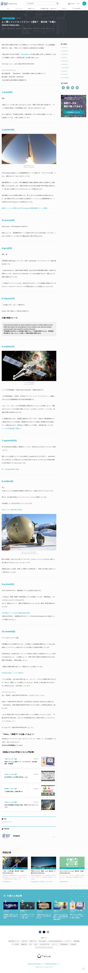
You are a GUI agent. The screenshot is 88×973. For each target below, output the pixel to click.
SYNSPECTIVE (44, 944)
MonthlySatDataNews (55, 941)
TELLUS (24, 941)
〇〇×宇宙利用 (76, 8)
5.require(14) (64, 61)
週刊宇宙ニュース (14, 941)
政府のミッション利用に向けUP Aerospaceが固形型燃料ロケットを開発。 (25, 208)
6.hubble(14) (64, 64)
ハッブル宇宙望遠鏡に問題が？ (11, 428)
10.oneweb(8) (65, 77)
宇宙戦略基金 (64, 944)
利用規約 (30, 964)
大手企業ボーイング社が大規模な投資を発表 (16, 613)
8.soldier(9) (64, 71)
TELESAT (42, 881)
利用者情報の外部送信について (53, 964)
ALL (8, 8)
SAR (35, 944)
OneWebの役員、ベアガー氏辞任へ (13, 673)
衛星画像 (76, 941)
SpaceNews (25, 54)
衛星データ (31, 8)
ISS (30, 944)
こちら (31, 727)
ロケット (54, 944)
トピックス (18, 8)
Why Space (42, 941)
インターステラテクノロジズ (44, 947)
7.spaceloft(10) (65, 67)
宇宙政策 (73, 944)
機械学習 (24, 944)
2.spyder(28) (64, 51)
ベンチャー (68, 941)
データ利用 (15, 944)
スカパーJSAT (49, 881)
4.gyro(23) (64, 57)
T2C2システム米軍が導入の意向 (12, 509)
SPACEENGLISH (6, 822)
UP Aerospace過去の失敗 (10, 469)
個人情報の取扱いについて (39, 964)
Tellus (64, 8)
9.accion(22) (64, 74)
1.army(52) (64, 47)
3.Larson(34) (64, 54)
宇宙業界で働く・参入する (48, 8)
